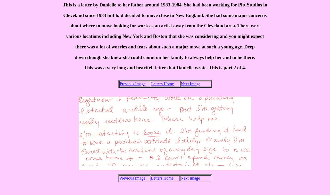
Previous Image (133, 84)
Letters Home (162, 84)
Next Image (190, 84)
